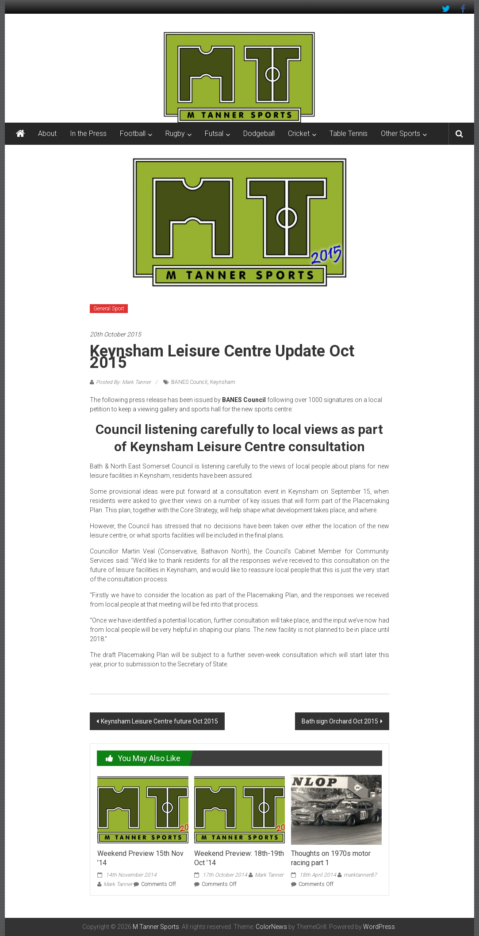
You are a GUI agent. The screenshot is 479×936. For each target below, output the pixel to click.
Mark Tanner (117, 884)
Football (133, 133)
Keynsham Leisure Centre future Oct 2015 (159, 721)
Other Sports (400, 133)
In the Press (88, 133)
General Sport (108, 309)
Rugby (175, 133)
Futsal (214, 133)
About (47, 133)
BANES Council (189, 382)
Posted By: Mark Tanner (123, 382)
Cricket (299, 133)
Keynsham (222, 382)
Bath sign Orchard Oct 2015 (340, 721)
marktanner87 (360, 875)
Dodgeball (259, 133)
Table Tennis (349, 133)
